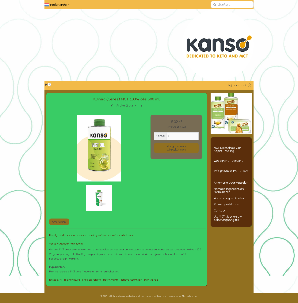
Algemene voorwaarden (231, 182)
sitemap (134, 296)
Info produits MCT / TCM (231, 171)
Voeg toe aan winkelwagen (176, 147)
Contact (219, 210)
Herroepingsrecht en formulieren (229, 190)
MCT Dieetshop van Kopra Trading (227, 149)
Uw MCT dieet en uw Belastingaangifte (228, 218)
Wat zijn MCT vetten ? (228, 161)
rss (142, 296)
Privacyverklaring (226, 204)
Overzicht (59, 221)
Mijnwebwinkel (189, 296)
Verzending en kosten (229, 198)
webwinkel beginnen (156, 296)
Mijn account (240, 85)
